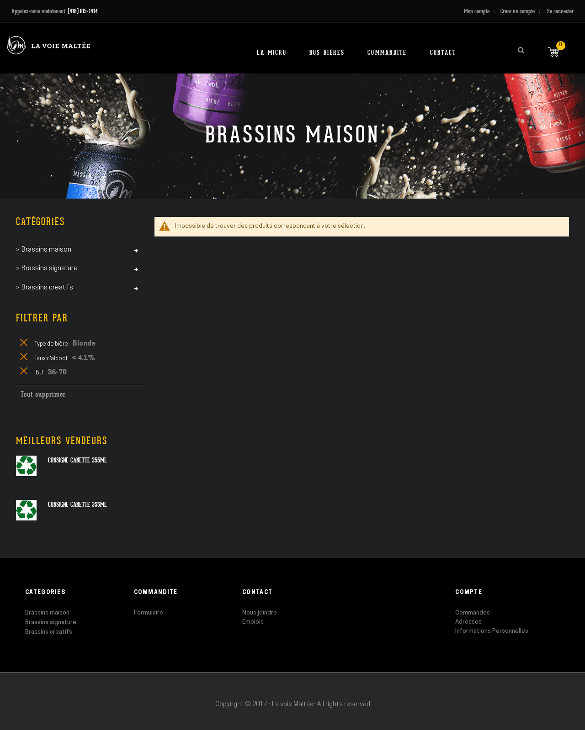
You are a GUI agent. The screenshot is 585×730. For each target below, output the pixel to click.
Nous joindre (259, 613)
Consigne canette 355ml (77, 460)
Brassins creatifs (48, 632)
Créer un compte (517, 11)
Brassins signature (50, 622)
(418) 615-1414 (83, 11)
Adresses (468, 622)
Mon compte (476, 11)
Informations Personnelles (491, 631)
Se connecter (560, 11)
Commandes (472, 613)
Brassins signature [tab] (49, 268)
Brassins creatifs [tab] (47, 287)
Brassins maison (47, 613)
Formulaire (148, 613)
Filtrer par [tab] (42, 318)
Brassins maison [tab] (46, 250)
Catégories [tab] (40, 221)
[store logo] (48, 45)
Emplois (253, 622)
